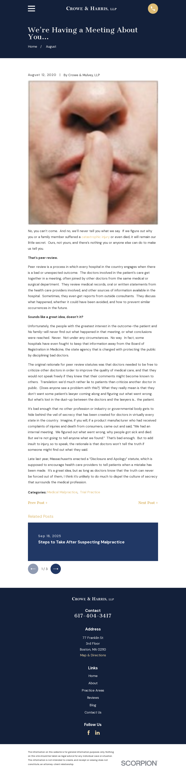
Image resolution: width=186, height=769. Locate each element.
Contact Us (93, 714)
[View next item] (58, 569)
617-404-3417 (92, 617)
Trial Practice (90, 492)
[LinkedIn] (97, 734)
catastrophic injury (96, 237)
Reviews (93, 699)
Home (93, 677)
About (93, 684)
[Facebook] (88, 734)
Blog (93, 706)
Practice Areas (93, 692)
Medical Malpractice (62, 492)
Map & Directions (93, 656)
